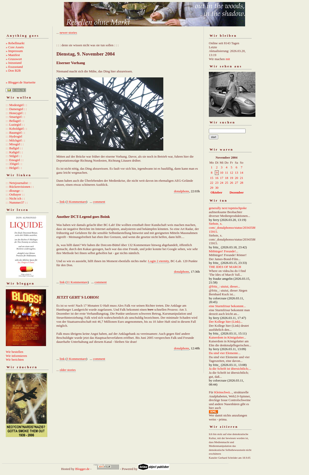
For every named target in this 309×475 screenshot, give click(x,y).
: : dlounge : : (14, 191)
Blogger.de (82, 469)
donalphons (181, 191)
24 (221, 182)
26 (231, 182)
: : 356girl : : (14, 164)
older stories (68, 370)
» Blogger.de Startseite (20, 82)
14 (241, 172)
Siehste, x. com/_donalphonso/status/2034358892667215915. (237, 227)
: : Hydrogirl (14, 136)
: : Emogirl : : (14, 160)
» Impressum (14, 51)
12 (231, 172)
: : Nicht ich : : (15, 198)
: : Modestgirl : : (16, 105)
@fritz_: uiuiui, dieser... (224, 286)
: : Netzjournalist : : (18, 183)
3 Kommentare (76, 202)
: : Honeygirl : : (16, 113)
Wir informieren (16, 356)
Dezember (236, 192)
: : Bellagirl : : (15, 121)
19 (231, 178)
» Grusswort (14, 59)
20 (236, 178)
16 (216, 178)
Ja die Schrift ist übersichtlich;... (230, 368)
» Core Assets (15, 47)
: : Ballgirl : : (14, 148)
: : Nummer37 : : (17, 202)
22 (211, 182)
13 (236, 172)
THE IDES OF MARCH (225, 267)
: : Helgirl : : (14, 168)
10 (221, 172)
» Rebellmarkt (15, 43)
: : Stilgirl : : (14, 156)
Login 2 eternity (158, 261)
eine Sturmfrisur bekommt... (227, 306)
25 (226, 182)
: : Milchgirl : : (15, 140)
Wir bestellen (14, 352)
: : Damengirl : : (16, 109)
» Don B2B (13, 70)
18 (226, 178)
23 (216, 182)
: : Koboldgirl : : (16, 128)
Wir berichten (15, 359)
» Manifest (13, 55)
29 (211, 187)
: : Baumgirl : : (15, 132)
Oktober (216, 192)
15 (211, 178)
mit (228, 59)
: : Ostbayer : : (15, 194)
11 (226, 172)
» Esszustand (14, 67)
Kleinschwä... (223, 392)
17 (221, 178)
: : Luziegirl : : (15, 124)
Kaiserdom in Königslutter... (227, 337)
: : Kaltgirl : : (14, 152)
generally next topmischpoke (228, 208)
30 (216, 187)
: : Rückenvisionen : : (20, 186)
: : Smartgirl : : (15, 117)
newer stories (68, 32)
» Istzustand (13, 63)
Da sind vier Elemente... (225, 353)
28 (241, 182)
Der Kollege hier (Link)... (226, 321)
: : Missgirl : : (15, 144)
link (62, 202)
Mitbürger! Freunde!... (223, 251)
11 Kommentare (77, 282)
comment (99, 202)
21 (241, 178)
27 (236, 182)
